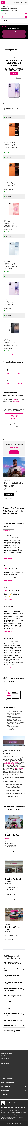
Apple (15, 768)
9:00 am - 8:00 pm (12, 935)
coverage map (17, 401)
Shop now (6, 96)
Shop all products (14, 355)
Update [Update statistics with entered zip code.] (14, 452)
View (14, 852)
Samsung (20, 768)
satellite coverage (9, 764)
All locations (7, 43)
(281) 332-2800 (10, 889)
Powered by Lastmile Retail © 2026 (14, 1123)
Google (7, 769)
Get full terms (11, 498)
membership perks (8, 758)
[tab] (14, 963)
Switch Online (14, 36)
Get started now (8, 494)
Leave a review (8, 530)
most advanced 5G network (11, 762)
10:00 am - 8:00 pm (12, 841)
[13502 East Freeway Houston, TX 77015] (14, 17)
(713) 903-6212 (10, 937)
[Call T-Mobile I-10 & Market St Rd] (14, 13)
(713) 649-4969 (10, 843)
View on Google (9, 559)
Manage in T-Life (14, 32)
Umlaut (15, 399)
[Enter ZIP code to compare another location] (14, 448)
